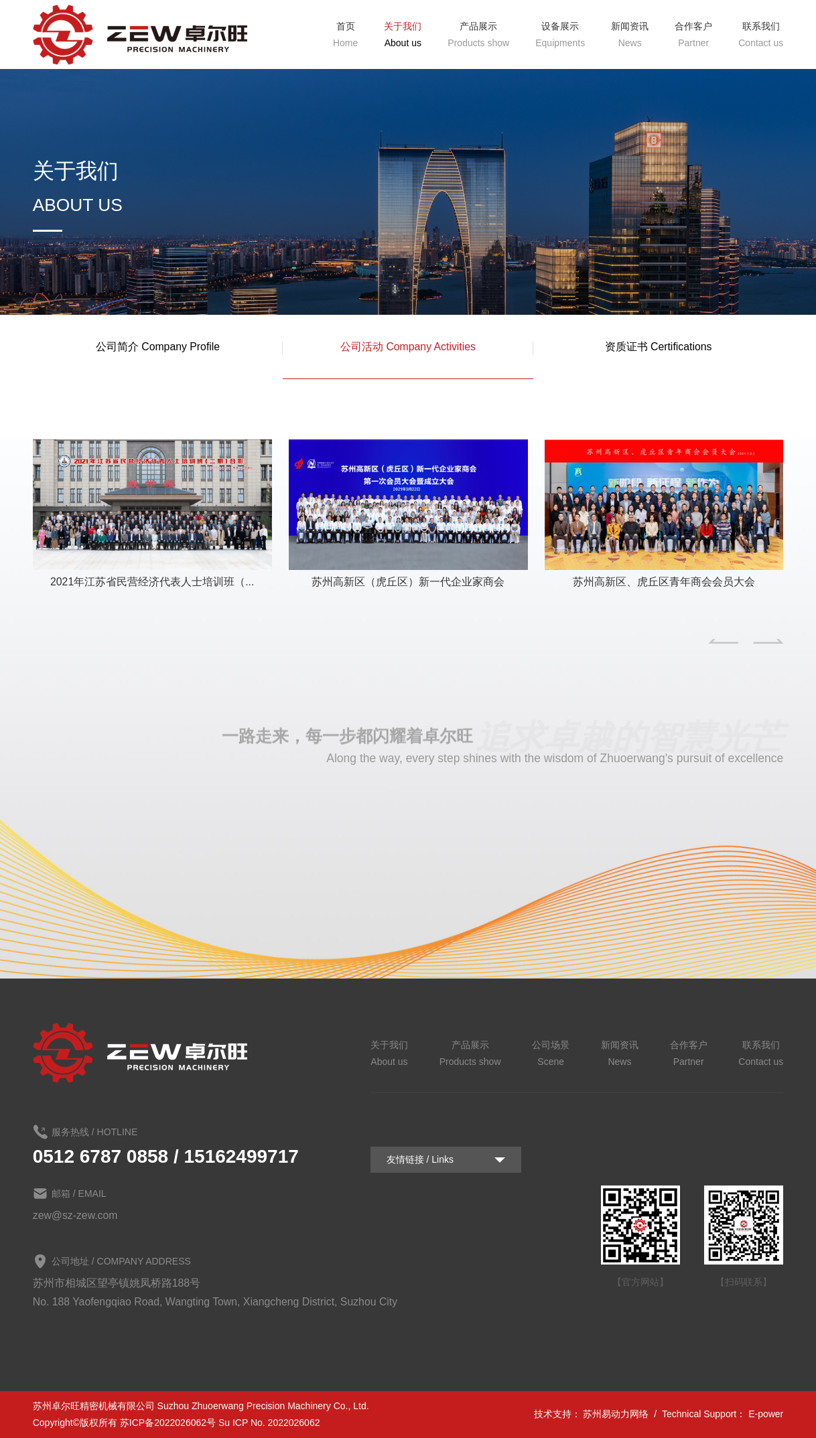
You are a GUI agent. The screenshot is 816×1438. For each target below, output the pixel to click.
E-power (765, 1414)
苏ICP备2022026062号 (168, 1422)
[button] (723, 641)
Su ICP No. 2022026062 (269, 1422)
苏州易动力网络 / (621, 1414)
